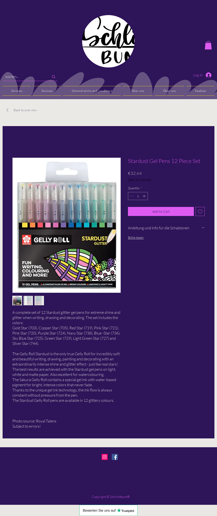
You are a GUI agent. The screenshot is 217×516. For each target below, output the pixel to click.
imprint (10, 473)
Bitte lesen (136, 237)
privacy (10, 478)
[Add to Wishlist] (200, 211)
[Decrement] (131, 196)
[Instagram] (105, 457)
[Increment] (144, 196)
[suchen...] (24, 76)
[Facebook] (115, 457)
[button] (208, 45)
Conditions (13, 467)
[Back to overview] (25, 110)
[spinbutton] (138, 196)
